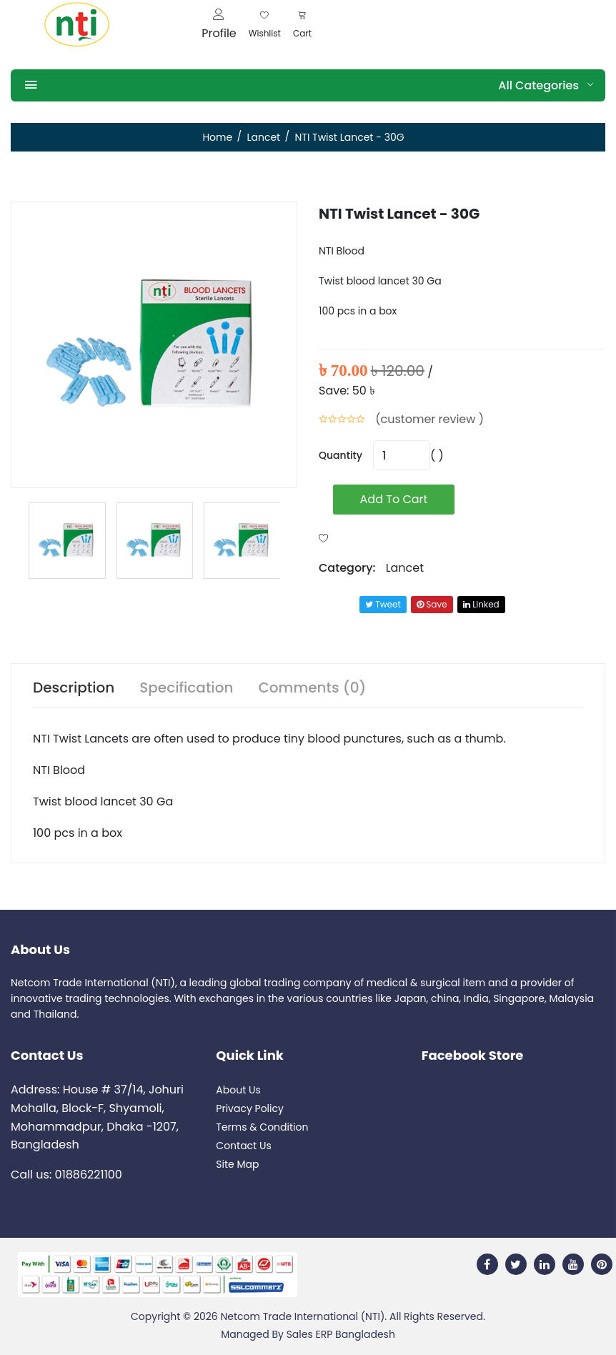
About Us (238, 1090)
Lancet (263, 137)
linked (481, 604)
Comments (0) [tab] (312, 687)
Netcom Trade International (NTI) (302, 1316)
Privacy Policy (250, 1108)
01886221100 (88, 1174)
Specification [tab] (186, 687)
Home (217, 137)
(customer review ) (429, 419)
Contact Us (243, 1145)
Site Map (237, 1164)
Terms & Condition (262, 1127)
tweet (383, 604)
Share (336, 604)
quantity (340, 455)
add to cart (394, 499)
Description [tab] (73, 687)
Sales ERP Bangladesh (341, 1334)
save (432, 604)
